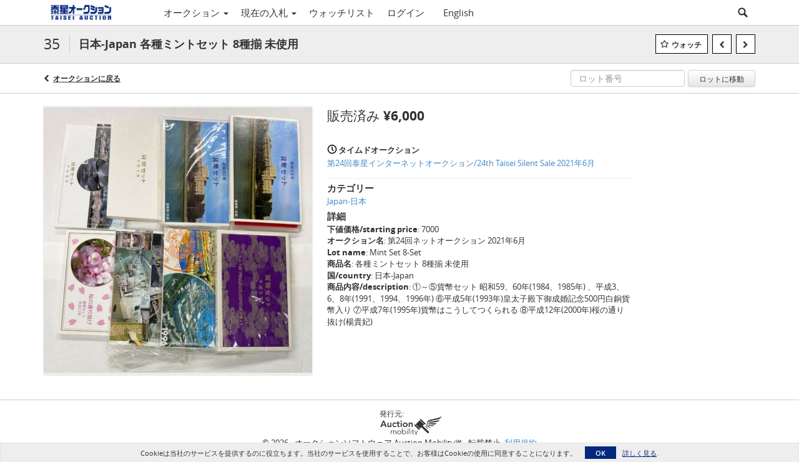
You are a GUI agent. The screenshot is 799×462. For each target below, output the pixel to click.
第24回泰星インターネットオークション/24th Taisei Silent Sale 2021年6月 (461, 163)
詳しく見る (639, 453)
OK (600, 453)
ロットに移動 (721, 79)
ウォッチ (687, 44)
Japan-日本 (346, 201)
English (458, 12)
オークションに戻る (86, 78)
